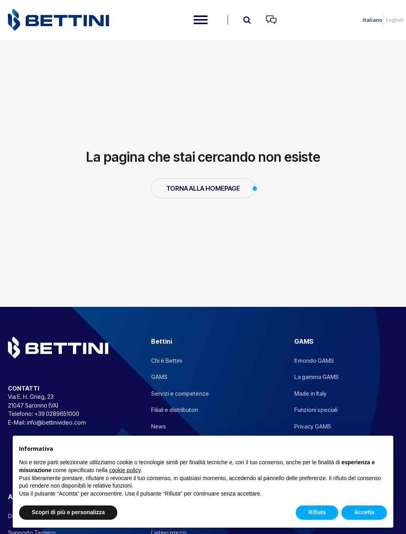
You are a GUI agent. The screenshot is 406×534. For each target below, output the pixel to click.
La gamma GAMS (316, 376)
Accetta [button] (364, 512)
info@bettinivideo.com (56, 422)
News (158, 426)
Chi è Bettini (166, 360)
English (395, 19)
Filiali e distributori (174, 409)
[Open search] (247, 19)
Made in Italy (310, 393)
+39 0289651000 (56, 413)
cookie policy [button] (124, 470)
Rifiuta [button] (317, 512)
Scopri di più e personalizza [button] (68, 512)
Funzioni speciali (315, 409)
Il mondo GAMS (314, 360)
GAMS (159, 376)
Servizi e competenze (180, 393)
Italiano (372, 19)
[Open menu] (201, 20)
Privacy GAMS (312, 426)
